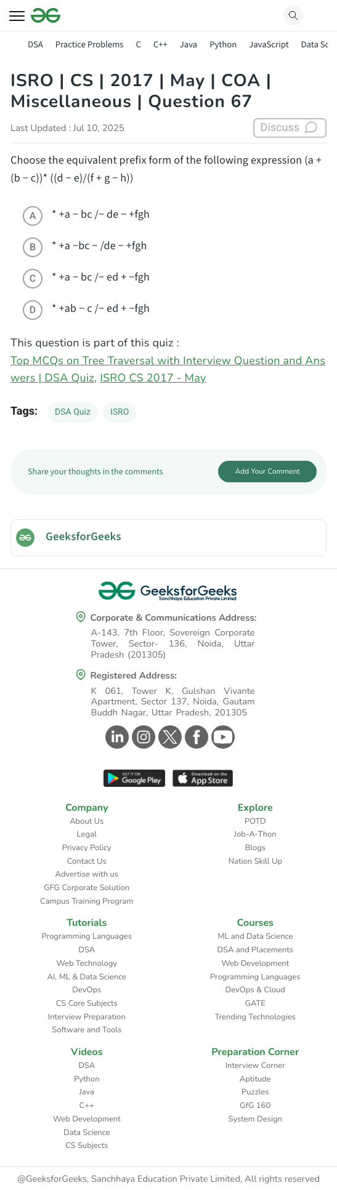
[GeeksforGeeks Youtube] (221, 737)
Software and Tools (86, 1029)
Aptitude (255, 1079)
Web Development (255, 963)
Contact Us (87, 861)
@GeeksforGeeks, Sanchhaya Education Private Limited (128, 1179)
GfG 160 (255, 1105)
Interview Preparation (87, 1016)
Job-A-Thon (255, 834)
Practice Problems (89, 44)
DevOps (86, 989)
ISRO (119, 412)
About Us (87, 821)
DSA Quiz (73, 412)
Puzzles (255, 1091)
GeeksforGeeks (83, 537)
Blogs (255, 847)
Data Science (86, 1132)
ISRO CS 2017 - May (153, 378)
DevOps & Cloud (255, 989)
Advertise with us (86, 874)
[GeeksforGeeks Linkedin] (115, 737)
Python (223, 44)
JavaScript (268, 44)
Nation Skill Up (255, 861)
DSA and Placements (255, 949)
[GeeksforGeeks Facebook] (195, 737)
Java (188, 44)
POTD (255, 821)
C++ (160, 44)
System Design (255, 1119)
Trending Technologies (255, 1016)
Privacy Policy (87, 847)
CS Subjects (86, 1145)
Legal (87, 834)
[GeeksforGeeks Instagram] (142, 737)
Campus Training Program (86, 901)
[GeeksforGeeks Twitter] (168, 737)
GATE (255, 1003)
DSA (35, 44)
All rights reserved (282, 1179)
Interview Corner (255, 1065)
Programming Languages (86, 936)
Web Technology (87, 963)
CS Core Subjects (87, 1003)
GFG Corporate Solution (86, 887)
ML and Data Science (255, 936)
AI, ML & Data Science (87, 976)
